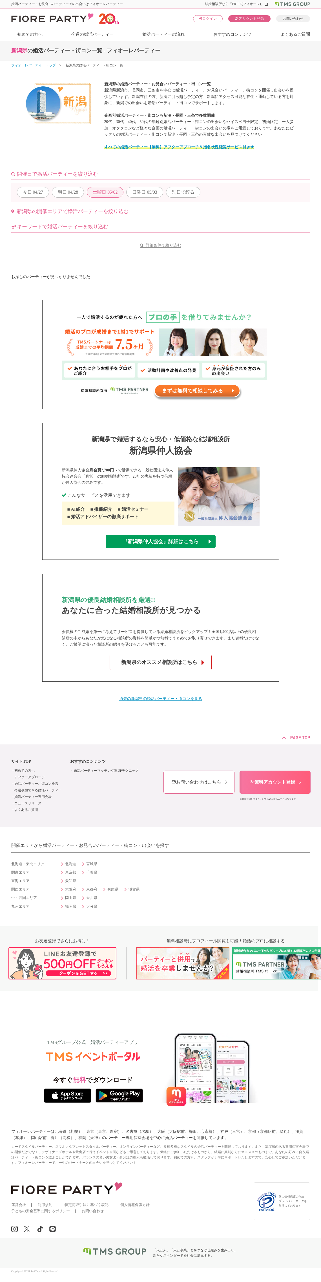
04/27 (33, 192)
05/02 (105, 192)
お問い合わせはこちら (196, 782)
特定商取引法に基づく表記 (87, 1205)
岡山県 (70, 898)
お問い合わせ (293, 19)
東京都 (70, 872)
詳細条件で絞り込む (163, 245)
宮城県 (91, 864)
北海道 (70, 864)
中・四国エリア (24, 898)
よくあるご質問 (295, 34)
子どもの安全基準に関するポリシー (40, 1211)
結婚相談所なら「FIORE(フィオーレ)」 (236, 4)
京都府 (91, 889)
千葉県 (91, 872)
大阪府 (70, 889)
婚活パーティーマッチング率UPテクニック (106, 771)
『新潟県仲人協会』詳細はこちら (161, 541)
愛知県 (70, 881)
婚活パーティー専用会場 (33, 797)
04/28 (68, 192)
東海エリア (20, 881)
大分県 (91, 907)
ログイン (207, 18)
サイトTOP (21, 761)
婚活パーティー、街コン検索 (36, 784)
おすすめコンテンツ (232, 34)
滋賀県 (134, 889)
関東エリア (20, 872)
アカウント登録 (249, 18)
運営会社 (18, 1205)
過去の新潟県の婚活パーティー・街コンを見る (160, 699)
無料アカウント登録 (272, 782)
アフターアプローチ (29, 777)
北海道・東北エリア (27, 864)
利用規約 (45, 1205)
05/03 (144, 192)
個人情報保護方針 (135, 1205)
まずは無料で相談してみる (192, 390)
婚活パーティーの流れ (163, 34)
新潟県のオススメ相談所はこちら (159, 662)
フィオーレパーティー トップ (33, 65)
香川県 (91, 898)
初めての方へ (30, 34)
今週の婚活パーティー (92, 34)
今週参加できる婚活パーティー (38, 790)
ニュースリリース (27, 803)
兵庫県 (112, 889)
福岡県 (70, 907)
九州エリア (20, 907)
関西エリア (20, 889)
